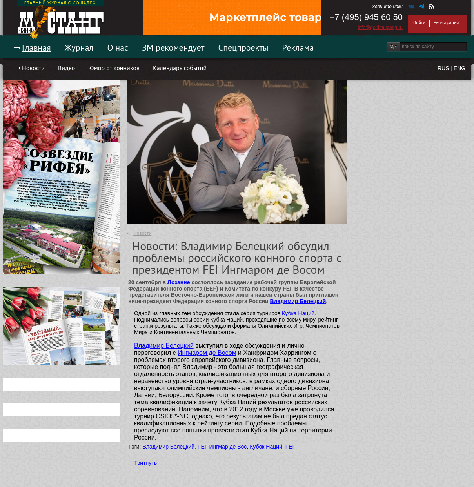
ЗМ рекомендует (173, 47)
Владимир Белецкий (298, 301)
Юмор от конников (114, 68)
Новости (33, 68)
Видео (66, 68)
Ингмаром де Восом (207, 352)
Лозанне (178, 282)
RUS (443, 68)
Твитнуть (145, 463)
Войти (419, 22)
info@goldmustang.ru (380, 27)
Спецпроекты (243, 47)
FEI (202, 446)
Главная (36, 47)
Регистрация (446, 22)
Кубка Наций (298, 313)
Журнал (79, 47)
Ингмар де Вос (228, 446)
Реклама (298, 47)
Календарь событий (180, 68)
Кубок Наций (266, 446)
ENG (459, 68)
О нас (117, 47)
